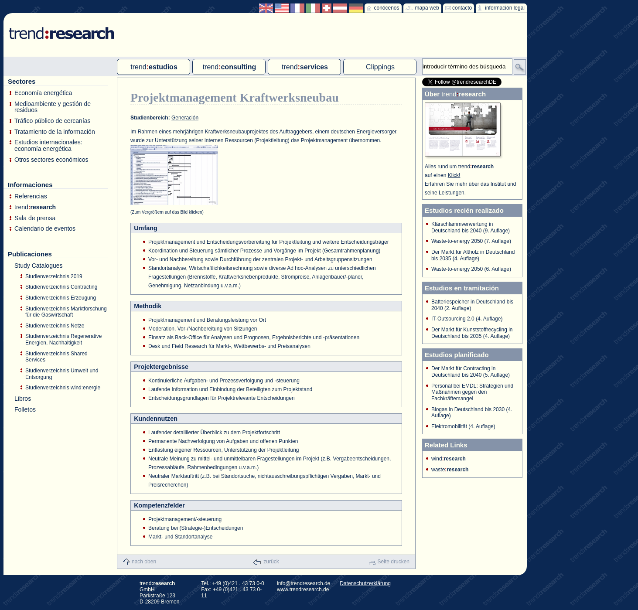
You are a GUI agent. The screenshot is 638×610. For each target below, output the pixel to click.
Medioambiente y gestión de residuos (52, 107)
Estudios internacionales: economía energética (48, 145)
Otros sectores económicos (51, 160)
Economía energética (43, 93)
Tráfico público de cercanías (52, 121)
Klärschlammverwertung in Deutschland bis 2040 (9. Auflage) (470, 227)
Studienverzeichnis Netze (54, 326)
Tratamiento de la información (54, 132)
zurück (271, 562)
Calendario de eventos (44, 228)
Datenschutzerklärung (365, 583)
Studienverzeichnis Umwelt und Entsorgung (61, 374)
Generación (184, 118)
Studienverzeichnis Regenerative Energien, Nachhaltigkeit (63, 339)
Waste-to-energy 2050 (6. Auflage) (471, 269)
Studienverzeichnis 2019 (53, 276)
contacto (462, 8)
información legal (505, 8)
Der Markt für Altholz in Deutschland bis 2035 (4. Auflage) (473, 255)
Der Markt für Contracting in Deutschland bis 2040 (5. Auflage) (470, 371)
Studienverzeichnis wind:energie (62, 388)
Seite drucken (393, 562)
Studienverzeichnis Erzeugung (60, 298)
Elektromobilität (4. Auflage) (463, 426)
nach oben (144, 562)
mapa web (427, 8)
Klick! (454, 175)
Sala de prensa (34, 218)
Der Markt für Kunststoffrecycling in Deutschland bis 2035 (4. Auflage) (472, 333)
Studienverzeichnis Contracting (61, 287)
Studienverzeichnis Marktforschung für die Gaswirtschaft (66, 312)
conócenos (386, 8)
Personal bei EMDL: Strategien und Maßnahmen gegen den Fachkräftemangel (472, 392)
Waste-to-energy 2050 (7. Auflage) (471, 241)
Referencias (30, 196)
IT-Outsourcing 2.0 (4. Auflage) (466, 319)
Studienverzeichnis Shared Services (56, 357)
